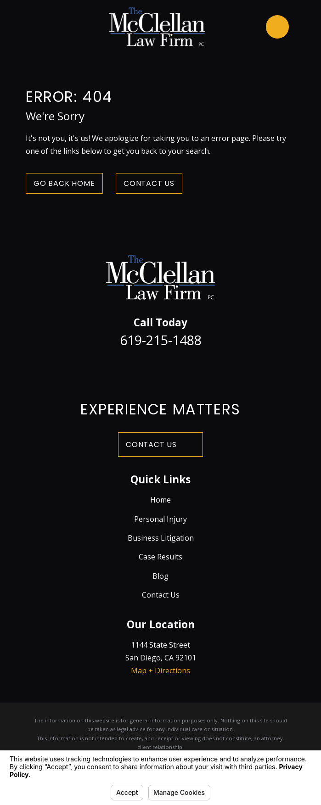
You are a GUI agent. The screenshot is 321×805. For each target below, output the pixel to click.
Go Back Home (64, 183)
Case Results (160, 557)
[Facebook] (114, 369)
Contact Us (149, 183)
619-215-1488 (161, 340)
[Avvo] (184, 369)
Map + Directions (160, 670)
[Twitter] (137, 369)
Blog (160, 576)
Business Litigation (161, 538)
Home (160, 500)
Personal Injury (160, 519)
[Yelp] (207, 369)
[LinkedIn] (160, 369)
